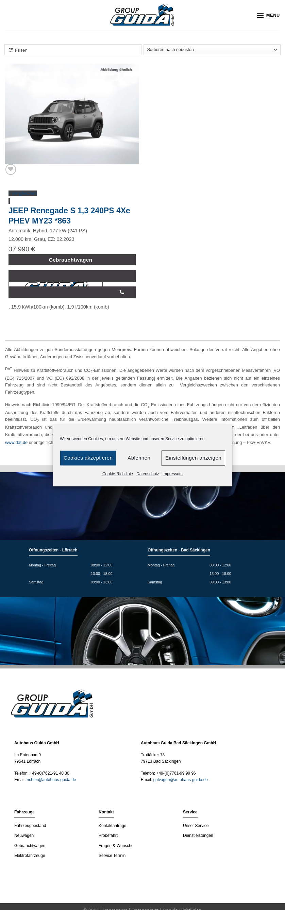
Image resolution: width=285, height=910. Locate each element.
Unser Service (195, 825)
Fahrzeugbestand (30, 825)
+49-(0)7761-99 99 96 (176, 773)
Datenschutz (147, 473)
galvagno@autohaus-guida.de (180, 779)
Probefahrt (108, 835)
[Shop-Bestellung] (212, 49)
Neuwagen (24, 835)
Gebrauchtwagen (29, 845)
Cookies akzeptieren (88, 458)
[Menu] (268, 15)
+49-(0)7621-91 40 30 (49, 773)
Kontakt (106, 812)
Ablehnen (139, 458)
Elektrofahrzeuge (29, 855)
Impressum (173, 473)
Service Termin (112, 855)
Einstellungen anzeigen (193, 458)
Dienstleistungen (198, 835)
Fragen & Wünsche (116, 845)
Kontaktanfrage (112, 825)
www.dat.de (16, 442)
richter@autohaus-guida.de (51, 779)
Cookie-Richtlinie (117, 473)
